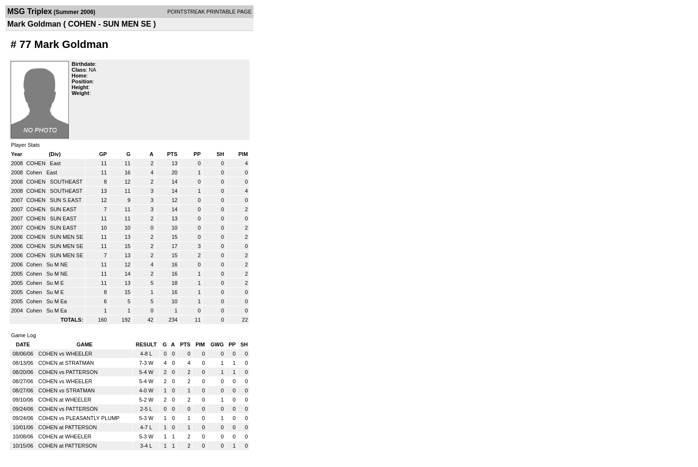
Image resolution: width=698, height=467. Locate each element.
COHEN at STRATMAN (66, 363)
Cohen (34, 172)
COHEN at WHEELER (64, 400)
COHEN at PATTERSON (67, 427)
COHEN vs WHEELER (65, 354)
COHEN (36, 163)
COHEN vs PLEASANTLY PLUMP (79, 418)
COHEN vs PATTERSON (67, 372)
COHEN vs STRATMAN (66, 390)
